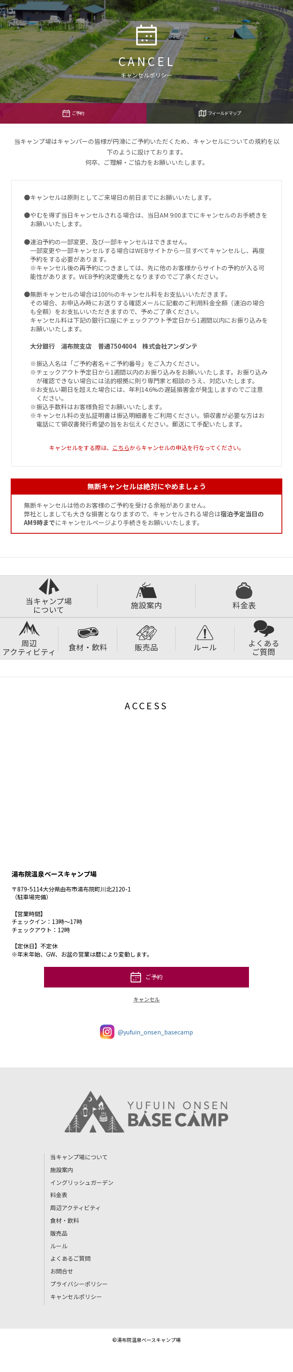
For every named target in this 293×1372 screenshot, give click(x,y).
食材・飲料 (87, 638)
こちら (121, 447)
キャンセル (146, 999)
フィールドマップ (220, 113)
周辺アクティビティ (29, 638)
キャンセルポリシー (76, 1296)
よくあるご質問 (263, 638)
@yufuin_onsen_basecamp (146, 1032)
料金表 (244, 596)
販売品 (146, 638)
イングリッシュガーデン (82, 1182)
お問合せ (61, 1271)
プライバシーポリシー (79, 1284)
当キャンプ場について (49, 596)
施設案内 (146, 596)
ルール (205, 638)
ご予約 (73, 113)
